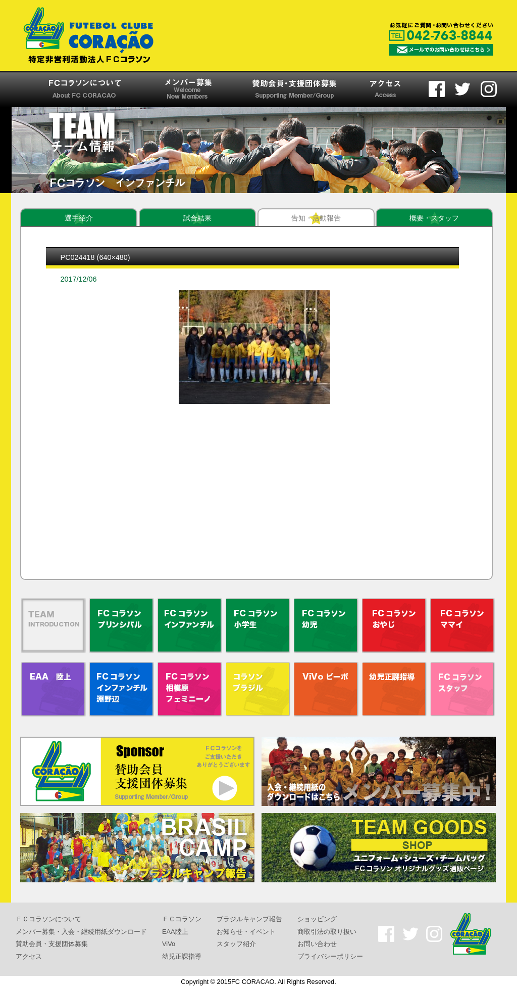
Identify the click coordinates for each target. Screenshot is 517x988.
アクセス (29, 956)
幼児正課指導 (181, 956)
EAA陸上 (175, 931)
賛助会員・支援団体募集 (52, 944)
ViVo (168, 944)
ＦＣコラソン (181, 919)
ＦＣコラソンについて (48, 919)
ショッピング (317, 919)
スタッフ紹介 (236, 944)
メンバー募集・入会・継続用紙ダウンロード (81, 931)
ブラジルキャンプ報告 (249, 919)
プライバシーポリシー (330, 956)
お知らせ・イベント (246, 931)
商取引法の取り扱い (326, 931)
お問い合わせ (317, 944)
